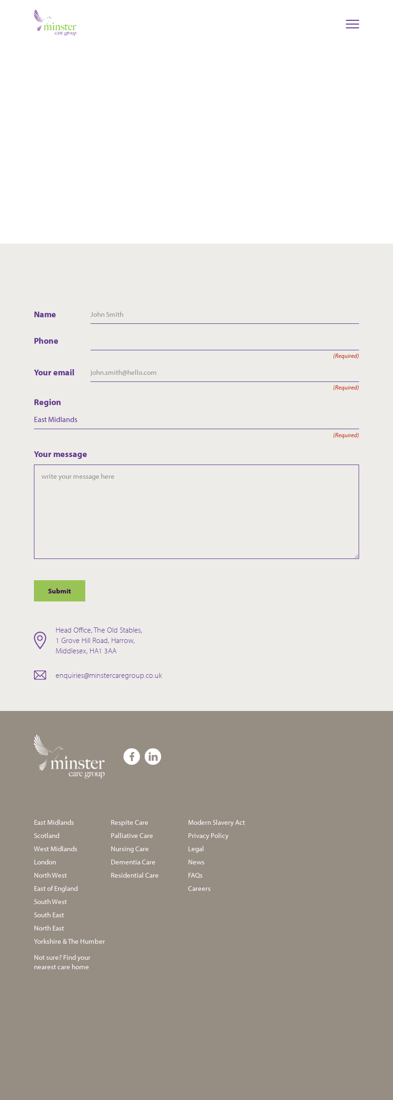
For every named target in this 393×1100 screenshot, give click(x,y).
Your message (60, 453)
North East (49, 927)
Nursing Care (130, 848)
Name (45, 314)
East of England (56, 888)
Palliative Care (132, 835)
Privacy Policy (208, 835)
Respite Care (129, 822)
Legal (196, 848)
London (45, 861)
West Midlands (55, 848)
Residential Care (135, 875)
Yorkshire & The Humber (69, 941)
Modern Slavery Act (216, 822)
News (196, 861)
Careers (199, 888)
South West (50, 901)
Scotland (46, 835)
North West (50, 875)
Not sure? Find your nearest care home (62, 962)
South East (49, 914)
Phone (62, 341)
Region (196, 402)
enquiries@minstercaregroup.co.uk (109, 675)
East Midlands (54, 822)
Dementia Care (133, 861)
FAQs (195, 875)
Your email (62, 372)
